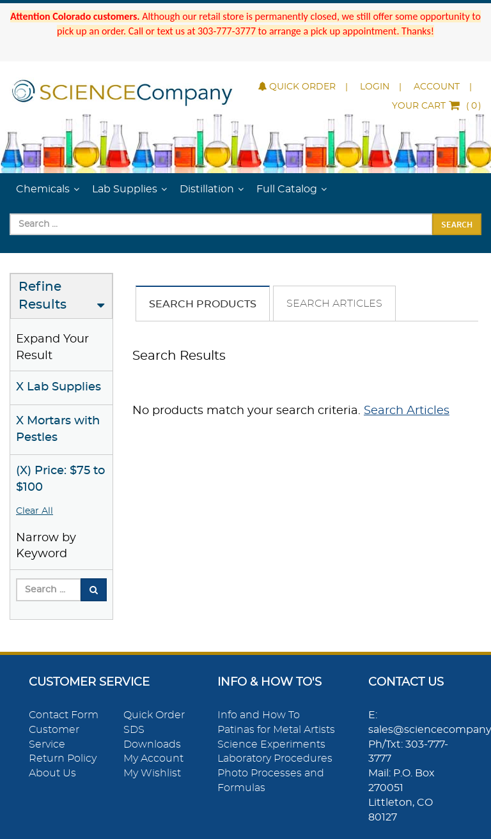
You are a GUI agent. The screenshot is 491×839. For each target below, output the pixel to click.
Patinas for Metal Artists (276, 730)
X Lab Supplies (58, 387)
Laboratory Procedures (274, 758)
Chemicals (43, 189)
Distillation (207, 189)
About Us (52, 773)
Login (374, 86)
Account (437, 86)
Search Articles (334, 303)
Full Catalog (286, 189)
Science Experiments (271, 744)
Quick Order (297, 86)
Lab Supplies (124, 189)
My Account (153, 758)
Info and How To (258, 715)
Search (456, 224)
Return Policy (63, 758)
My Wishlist (152, 773)
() (436, 106)
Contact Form (63, 715)
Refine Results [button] (42, 296)
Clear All (34, 511)
